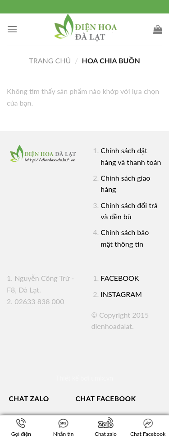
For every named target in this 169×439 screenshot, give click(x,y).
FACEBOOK (119, 278)
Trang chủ (50, 60)
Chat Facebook (106, 399)
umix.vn (102, 378)
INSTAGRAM (121, 294)
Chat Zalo (29, 399)
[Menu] (12, 29)
